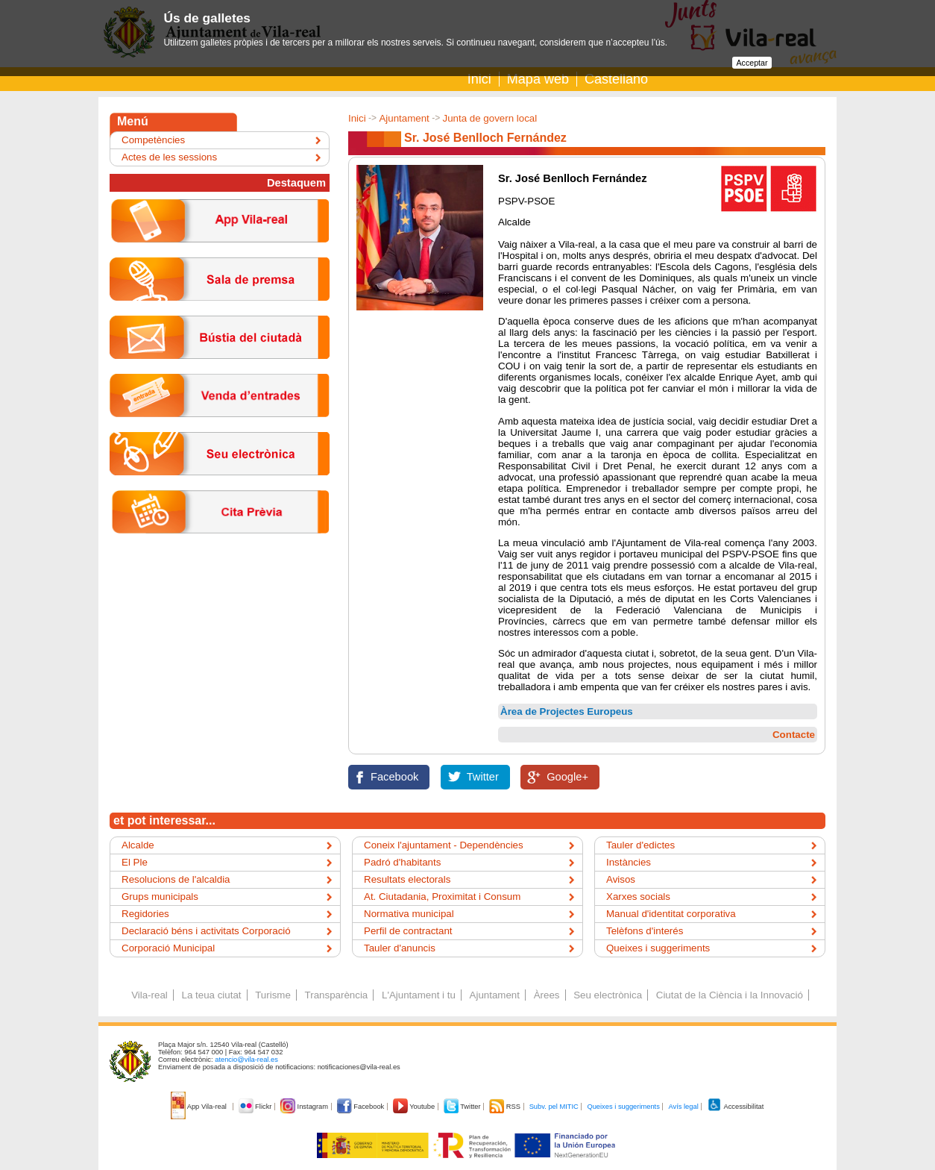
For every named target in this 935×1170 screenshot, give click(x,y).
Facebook (394, 777)
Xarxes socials (638, 896)
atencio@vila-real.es (246, 1059)
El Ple (135, 862)
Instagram (305, 1106)
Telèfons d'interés (644, 930)
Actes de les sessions (169, 157)
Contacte (793, 734)
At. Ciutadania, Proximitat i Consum (442, 896)
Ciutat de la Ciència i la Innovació (729, 995)
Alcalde (138, 845)
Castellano (616, 79)
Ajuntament (404, 118)
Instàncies (628, 862)
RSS (505, 1106)
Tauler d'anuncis (399, 948)
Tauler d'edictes (640, 845)
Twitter (483, 777)
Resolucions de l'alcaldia (176, 879)
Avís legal (683, 1106)
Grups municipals (160, 896)
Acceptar (751, 62)
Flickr (256, 1106)
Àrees (547, 995)
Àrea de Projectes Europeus (566, 711)
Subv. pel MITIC (554, 1106)
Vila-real (149, 995)
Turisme (273, 995)
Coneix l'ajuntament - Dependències (443, 845)
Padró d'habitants (402, 862)
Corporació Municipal (168, 948)
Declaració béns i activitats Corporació (206, 930)
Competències (153, 140)
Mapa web (538, 79)
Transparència (336, 995)
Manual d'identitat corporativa (671, 913)
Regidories (145, 913)
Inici (479, 79)
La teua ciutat (211, 995)
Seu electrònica (607, 995)
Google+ (567, 777)
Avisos (620, 879)
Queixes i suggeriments (658, 948)
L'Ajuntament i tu (419, 995)
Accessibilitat (735, 1106)
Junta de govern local (489, 118)
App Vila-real (200, 1106)
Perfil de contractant (408, 930)
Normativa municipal (409, 913)
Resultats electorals (407, 879)
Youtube (415, 1106)
